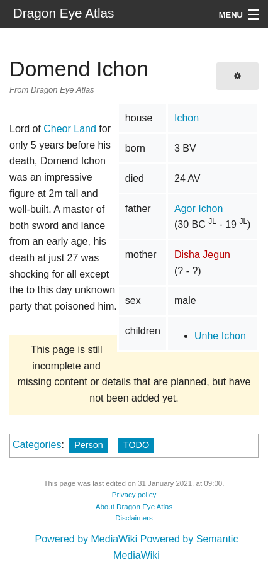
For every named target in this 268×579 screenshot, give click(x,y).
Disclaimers (134, 518)
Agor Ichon (198, 208)
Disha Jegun (202, 254)
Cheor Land (69, 128)
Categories (37, 444)
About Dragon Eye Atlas (134, 506)
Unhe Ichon (220, 335)
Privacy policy (134, 494)
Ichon (186, 118)
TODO (136, 445)
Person (88, 445)
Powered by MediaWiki (86, 539)
